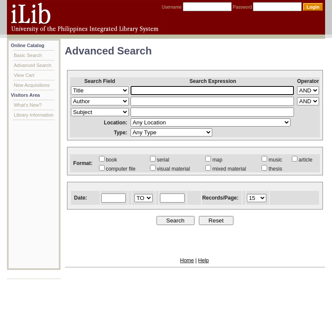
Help (203, 260)
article (302, 160)
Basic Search (28, 55)
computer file (117, 169)
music (272, 160)
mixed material (225, 169)
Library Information (34, 114)
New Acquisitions (32, 85)
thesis (272, 169)
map (213, 160)
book (108, 160)
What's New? (28, 105)
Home (187, 260)
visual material (170, 169)
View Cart (24, 75)
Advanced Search (32, 65)
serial (159, 160)
